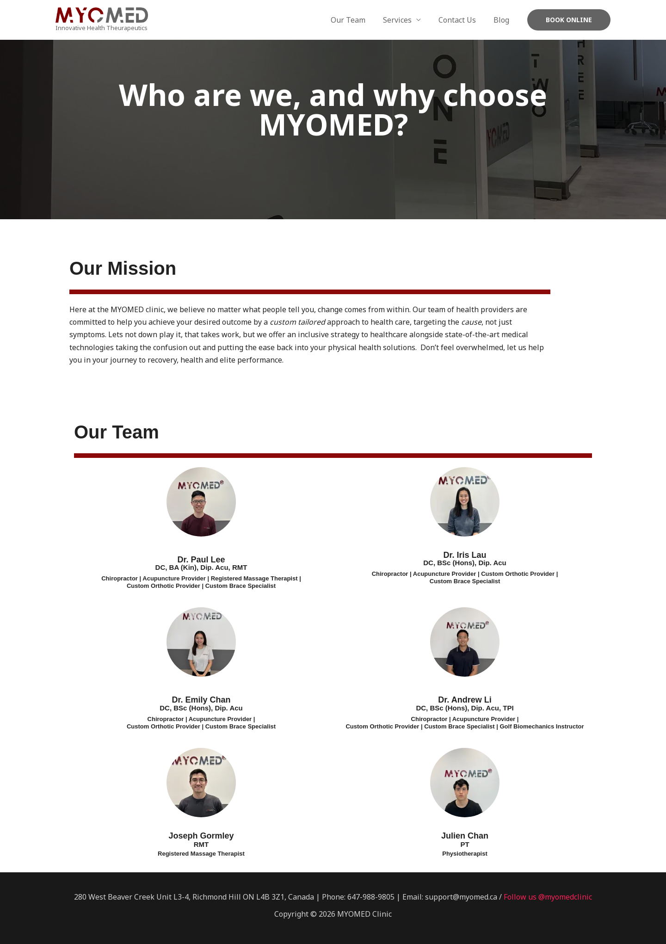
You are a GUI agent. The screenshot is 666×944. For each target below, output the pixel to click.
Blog (503, 20)
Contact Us (461, 20)
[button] (568, 20)
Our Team (357, 20)
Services (404, 20)
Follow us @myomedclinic (548, 897)
